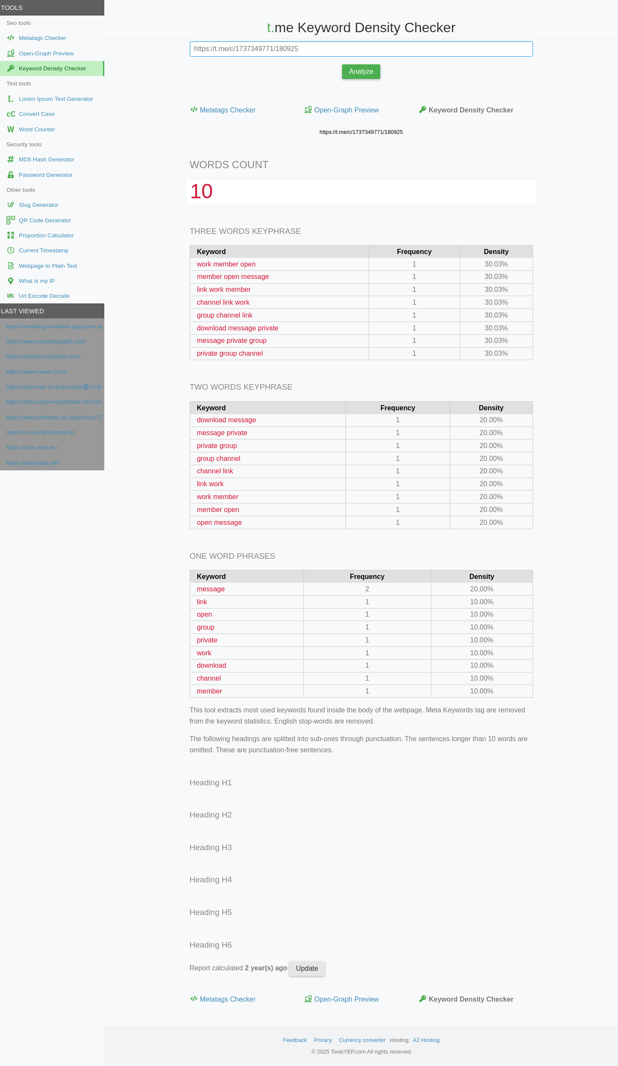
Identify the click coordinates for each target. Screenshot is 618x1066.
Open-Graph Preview (343, 110)
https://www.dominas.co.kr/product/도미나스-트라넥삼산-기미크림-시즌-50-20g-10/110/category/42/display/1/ (57, 417)
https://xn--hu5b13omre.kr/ (43, 432)
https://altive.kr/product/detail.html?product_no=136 (57, 402)
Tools (14, 7)
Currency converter (363, 1040)
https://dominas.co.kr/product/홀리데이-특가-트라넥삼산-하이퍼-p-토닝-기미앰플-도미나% (57, 387)
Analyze (363, 71)
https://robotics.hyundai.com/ (46, 356)
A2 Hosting (427, 1040)
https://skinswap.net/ (35, 463)
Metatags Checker (224, 110)
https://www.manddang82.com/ (49, 341)
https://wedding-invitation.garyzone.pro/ (57, 326)
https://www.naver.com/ (39, 372)
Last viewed (25, 311)
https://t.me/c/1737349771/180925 (362, 132)
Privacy (324, 1040)
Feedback (296, 1040)
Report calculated (241, 968)
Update (308, 968)
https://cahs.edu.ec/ (34, 447)
